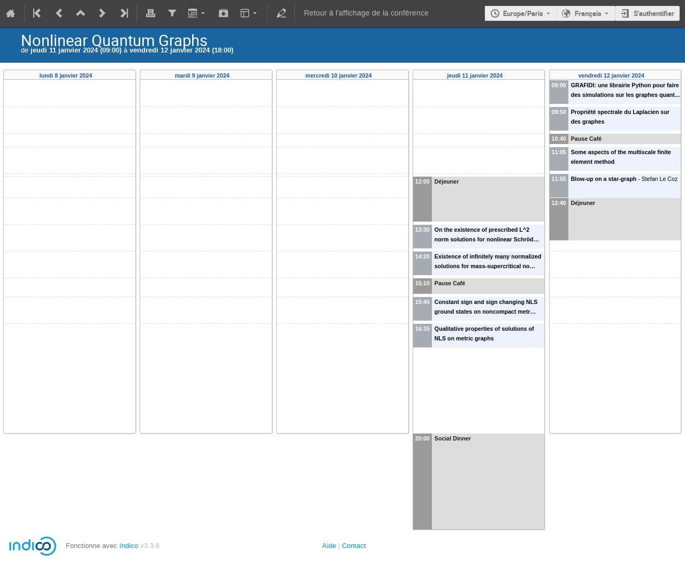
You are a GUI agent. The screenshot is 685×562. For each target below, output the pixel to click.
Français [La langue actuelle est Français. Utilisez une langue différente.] (588, 13)
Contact (354, 545)
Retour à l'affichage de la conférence (366, 13)
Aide (329, 545)
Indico (128, 545)
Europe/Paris (523, 13)
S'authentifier (654, 13)
